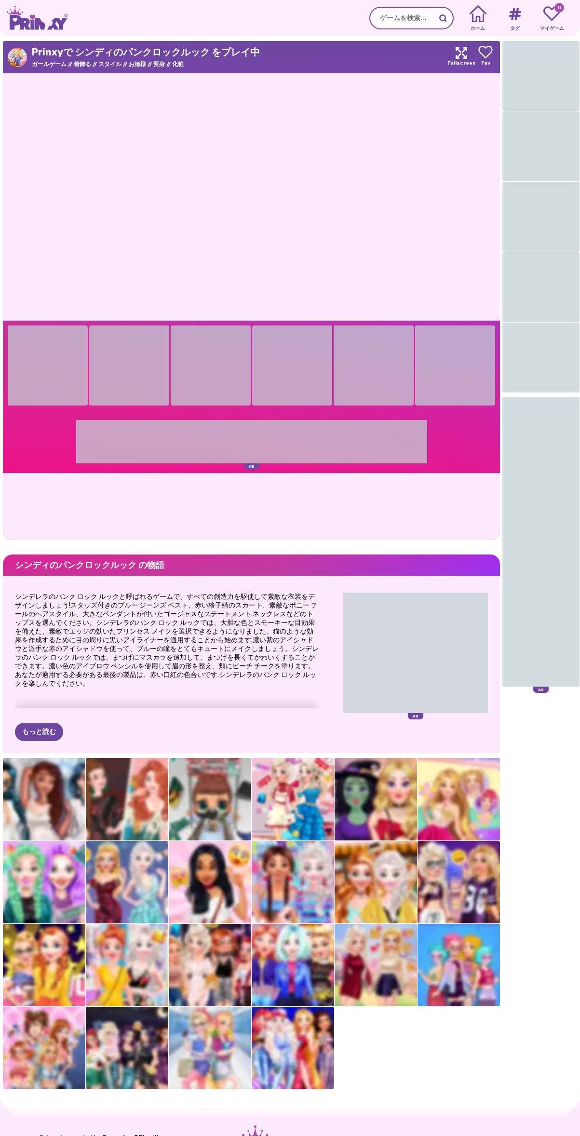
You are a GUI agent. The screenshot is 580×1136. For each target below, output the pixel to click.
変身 (159, 64)
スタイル (109, 64)
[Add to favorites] (485, 57)
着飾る (82, 64)
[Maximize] (461, 57)
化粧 (178, 64)
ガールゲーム (49, 64)
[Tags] (514, 18)
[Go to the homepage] (33, 18)
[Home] (478, 18)
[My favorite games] (552, 18)
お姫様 (137, 64)
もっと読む (39, 732)
